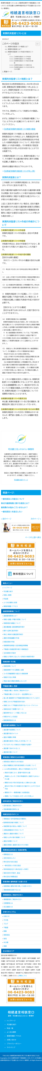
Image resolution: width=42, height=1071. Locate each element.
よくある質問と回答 (10, 602)
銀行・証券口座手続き (10, 631)
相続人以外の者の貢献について (14, 837)
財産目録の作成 (8, 642)
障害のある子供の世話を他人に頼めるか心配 (20, 783)
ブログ (5, 924)
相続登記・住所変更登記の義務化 (14, 819)
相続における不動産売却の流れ (14, 702)
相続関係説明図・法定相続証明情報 (15, 645)
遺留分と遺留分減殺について (13, 834)
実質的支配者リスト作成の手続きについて (20, 53)
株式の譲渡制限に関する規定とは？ (15, 503)
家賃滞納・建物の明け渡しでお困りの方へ (17, 886)
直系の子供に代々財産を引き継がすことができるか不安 (22, 787)
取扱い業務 (7, 595)
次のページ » (36, 519)
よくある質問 (11, 1032)
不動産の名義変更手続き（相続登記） (16, 649)
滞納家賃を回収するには (11, 890)
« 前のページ (6, 519)
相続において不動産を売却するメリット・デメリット (20, 705)
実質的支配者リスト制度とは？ (18, 47)
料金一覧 (10, 1028)
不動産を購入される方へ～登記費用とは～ (18, 694)
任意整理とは (8, 903)
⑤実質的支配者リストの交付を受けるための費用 (24, 68)
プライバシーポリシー (14, 1044)
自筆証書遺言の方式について (13, 830)
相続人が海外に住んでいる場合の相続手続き (19, 657)
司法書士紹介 (8, 591)
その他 (5, 920)
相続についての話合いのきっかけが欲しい (19, 796)
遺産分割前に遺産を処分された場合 (15, 845)
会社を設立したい (9, 858)
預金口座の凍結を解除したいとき (15, 681)
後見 (5, 939)
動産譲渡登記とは (9, 720)
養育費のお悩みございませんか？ (14, 507)
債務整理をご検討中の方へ (12, 899)
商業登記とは (8, 854)
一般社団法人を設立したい (11, 512)
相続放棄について (9, 666)
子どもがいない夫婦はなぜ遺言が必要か (17, 745)
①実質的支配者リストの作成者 (22, 56)
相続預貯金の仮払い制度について (15, 826)
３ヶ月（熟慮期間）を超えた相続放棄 (15, 674)
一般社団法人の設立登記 (12, 865)
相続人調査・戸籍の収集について (14, 619)
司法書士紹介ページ (21, 480)
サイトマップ (11, 1047)
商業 (5, 931)
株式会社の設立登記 (10, 862)
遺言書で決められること (11, 748)
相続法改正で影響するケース (13, 709)
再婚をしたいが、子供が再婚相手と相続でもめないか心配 (22, 777)
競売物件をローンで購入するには (14, 713)
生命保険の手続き (9, 653)
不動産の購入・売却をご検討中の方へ (16, 690)
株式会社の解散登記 (10, 877)
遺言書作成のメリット (10, 733)
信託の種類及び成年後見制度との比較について (19, 765)
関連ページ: (8, 72)
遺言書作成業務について (12, 730)
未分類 (5, 942)
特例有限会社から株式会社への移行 (15, 869)
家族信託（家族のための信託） (13, 762)
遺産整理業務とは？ (10, 616)
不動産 (5, 927)
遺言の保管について (10, 841)
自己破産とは (8, 907)
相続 (5, 946)
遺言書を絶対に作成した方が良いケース (17, 741)
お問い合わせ (11, 1040)
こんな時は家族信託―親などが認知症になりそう (20, 769)
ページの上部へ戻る (33, 537)
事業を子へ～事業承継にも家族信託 (17, 792)
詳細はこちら (22, 976)
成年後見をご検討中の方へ (12, 806)
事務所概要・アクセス (10, 606)
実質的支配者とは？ (15, 49)
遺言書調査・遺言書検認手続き (14, 627)
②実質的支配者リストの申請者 (22, 59)
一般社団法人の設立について (12, 499)
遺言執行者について (10, 752)
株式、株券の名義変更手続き (13, 634)
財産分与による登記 (10, 717)
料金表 (5, 599)
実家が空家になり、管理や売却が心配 (17, 773)
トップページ (7, 588)
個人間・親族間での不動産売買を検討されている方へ (21, 698)
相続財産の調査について (12, 623)
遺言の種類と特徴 (9, 737)
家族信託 (6, 935)
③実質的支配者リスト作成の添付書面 (23, 62)
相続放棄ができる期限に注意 (13, 670)
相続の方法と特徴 (9, 677)
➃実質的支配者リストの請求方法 (23, 65)
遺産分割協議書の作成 (11, 638)
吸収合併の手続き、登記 (11, 873)
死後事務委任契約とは (11, 809)
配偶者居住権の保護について (13, 822)
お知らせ (6, 916)
